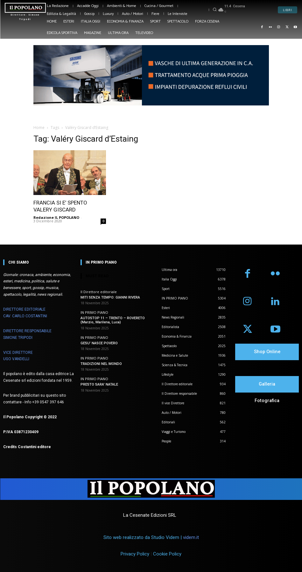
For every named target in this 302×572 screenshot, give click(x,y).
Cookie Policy (167, 554)
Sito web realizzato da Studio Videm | (151, 537)
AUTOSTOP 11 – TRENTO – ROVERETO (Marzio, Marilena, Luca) (112, 320)
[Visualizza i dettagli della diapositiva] (151, 75)
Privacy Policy (135, 554)
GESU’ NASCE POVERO (99, 343)
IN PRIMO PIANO (94, 312)
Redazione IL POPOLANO (56, 217)
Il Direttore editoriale (99, 291)
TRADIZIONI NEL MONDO (101, 363)
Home (39, 127)
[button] (215, 9)
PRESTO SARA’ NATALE (99, 384)
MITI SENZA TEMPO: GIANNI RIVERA (110, 297)
